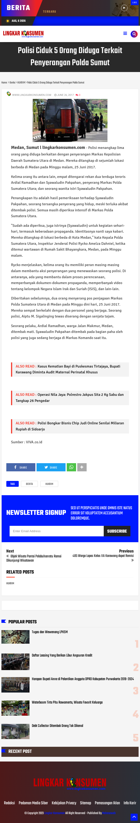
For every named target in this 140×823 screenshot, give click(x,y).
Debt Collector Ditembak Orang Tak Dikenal (57, 726)
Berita (29, 484)
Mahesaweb (109, 813)
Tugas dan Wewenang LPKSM (50, 632)
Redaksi (9, 803)
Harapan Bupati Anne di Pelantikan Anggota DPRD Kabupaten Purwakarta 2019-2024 (83, 679)
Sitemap (85, 803)
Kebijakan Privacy (64, 803)
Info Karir (130, 803)
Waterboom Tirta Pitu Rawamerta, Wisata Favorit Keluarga (67, 703)
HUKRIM (49, 484)
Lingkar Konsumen (54, 813)
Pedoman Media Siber (33, 803)
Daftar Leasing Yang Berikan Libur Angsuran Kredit (62, 656)
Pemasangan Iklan (107, 803)
